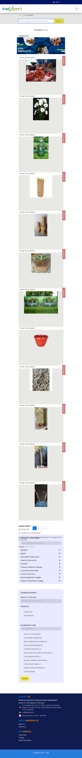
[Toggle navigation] (77, 9)
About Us (21, 724)
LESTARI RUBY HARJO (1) (32, 664)
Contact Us (22, 727)
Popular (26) (28, 612)
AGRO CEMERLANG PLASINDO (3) (35, 642)
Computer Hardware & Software (31, 567)
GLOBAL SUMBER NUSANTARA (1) (35, 660)
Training (21, 738)
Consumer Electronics (28, 574)
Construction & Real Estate (29, 571)
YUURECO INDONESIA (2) (32, 649)
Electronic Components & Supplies (32, 581)
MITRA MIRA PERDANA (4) (33, 638)
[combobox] (41, 601)
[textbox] (41, 600)
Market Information (24, 740)
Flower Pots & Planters (27, 57)
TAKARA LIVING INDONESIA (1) (34, 668)
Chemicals (24, 564)
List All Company (29, 672)
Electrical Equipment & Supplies (31, 577)
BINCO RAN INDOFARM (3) (33, 645)
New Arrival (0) (28, 615)
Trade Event (22, 735)
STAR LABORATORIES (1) (32, 657)
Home (20, 15)
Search (58, 21)
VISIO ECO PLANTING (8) (32, 634)
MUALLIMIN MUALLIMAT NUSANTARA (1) (38, 653)
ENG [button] (56, 2)
